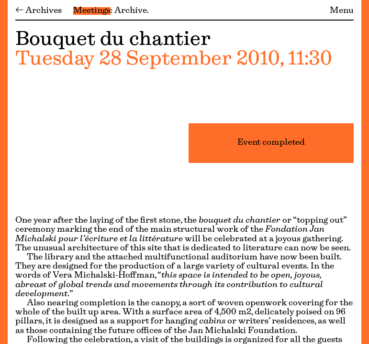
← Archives (38, 11)
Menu (342, 11)
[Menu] (4, 172)
